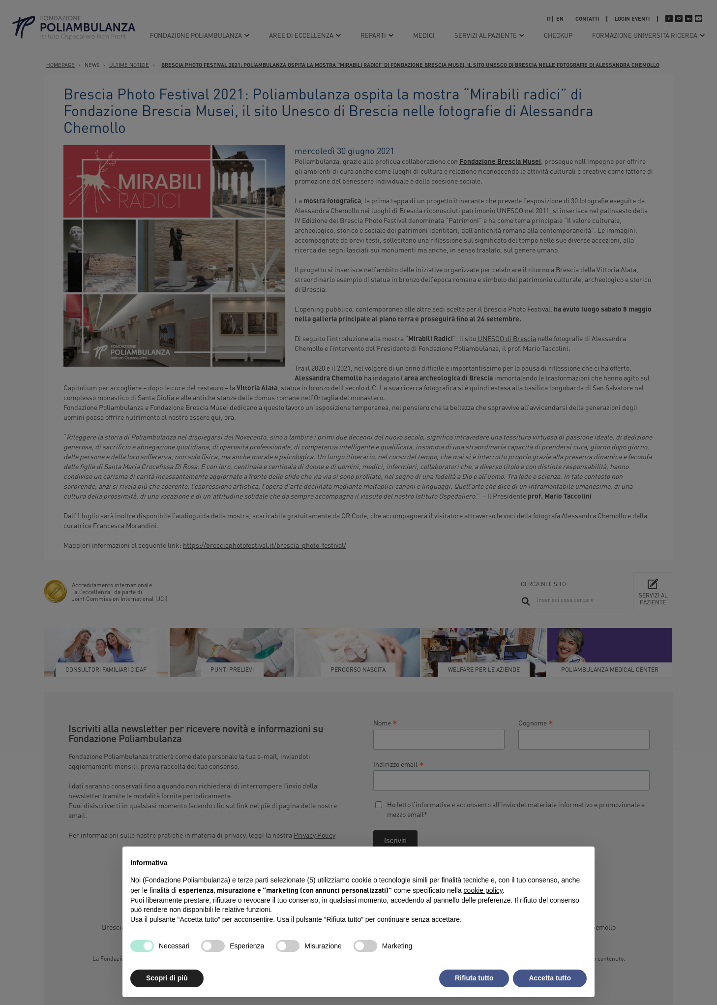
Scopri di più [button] (167, 978)
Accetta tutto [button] (550, 978)
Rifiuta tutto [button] (474, 978)
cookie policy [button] (483, 890)
